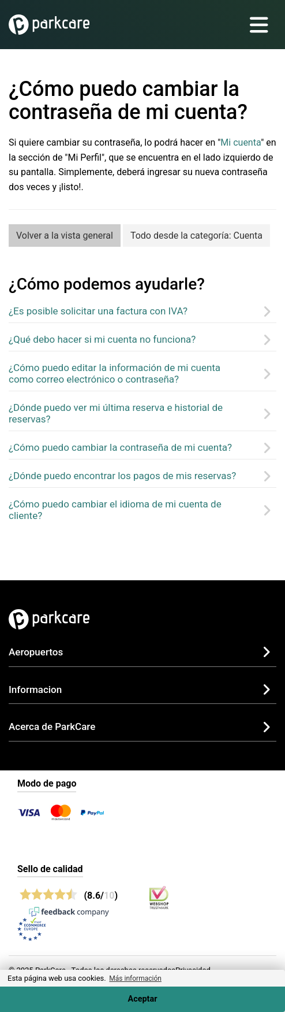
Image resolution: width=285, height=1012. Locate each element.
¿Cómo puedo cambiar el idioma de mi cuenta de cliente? (115, 509)
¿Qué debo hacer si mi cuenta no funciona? (102, 339)
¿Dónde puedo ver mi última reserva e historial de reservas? (116, 413)
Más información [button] (135, 978)
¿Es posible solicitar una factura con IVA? (98, 311)
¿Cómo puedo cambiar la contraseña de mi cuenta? (120, 447)
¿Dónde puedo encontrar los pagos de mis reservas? (122, 475)
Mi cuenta (240, 142)
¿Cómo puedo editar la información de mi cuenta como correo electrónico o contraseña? (114, 373)
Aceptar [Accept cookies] (143, 999)
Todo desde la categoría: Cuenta (196, 235)
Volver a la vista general (64, 235)
